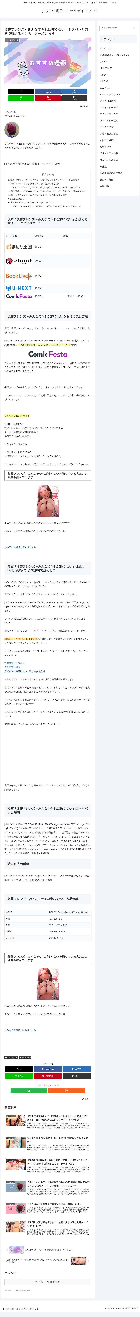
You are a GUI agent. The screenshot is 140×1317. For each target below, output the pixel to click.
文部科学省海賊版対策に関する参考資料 (24, 670)
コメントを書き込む (48, 1286)
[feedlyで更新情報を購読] (45, 1089)
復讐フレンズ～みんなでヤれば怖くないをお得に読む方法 (36, 177)
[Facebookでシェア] (26, 91)
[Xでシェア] (11, 91)
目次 (44, 167)
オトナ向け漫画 (11, 1056)
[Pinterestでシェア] (70, 91)
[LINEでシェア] (55, 91)
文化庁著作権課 (12, 666)
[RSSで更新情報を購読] (50, 1089)
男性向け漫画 (25, 1056)
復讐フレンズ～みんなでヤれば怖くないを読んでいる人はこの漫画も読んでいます (50, 181)
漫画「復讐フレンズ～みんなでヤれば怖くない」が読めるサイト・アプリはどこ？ (47, 173)
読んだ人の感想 (17, 197)
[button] (84, 91)
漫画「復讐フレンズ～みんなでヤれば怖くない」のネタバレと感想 (40, 193)
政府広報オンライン (14, 662)
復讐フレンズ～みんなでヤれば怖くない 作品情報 (33, 201)
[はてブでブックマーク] (41, 91)
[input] (118, 28)
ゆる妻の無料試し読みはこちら (20, 546)
